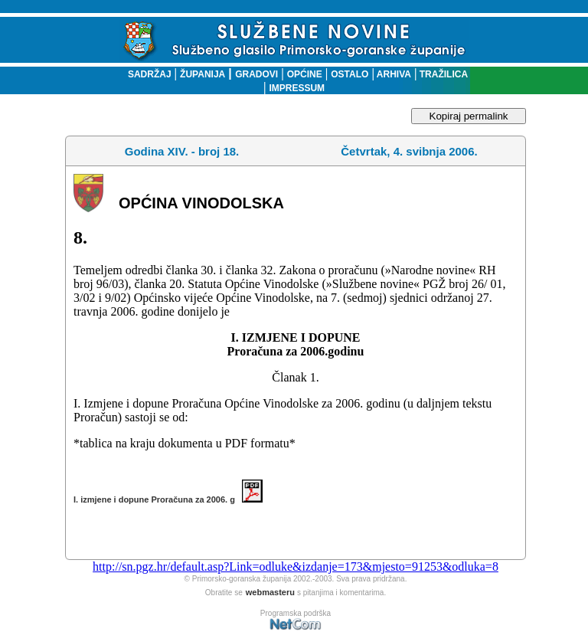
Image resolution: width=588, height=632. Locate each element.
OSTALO (349, 74)
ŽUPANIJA (202, 74)
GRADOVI (256, 74)
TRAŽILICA (442, 74)
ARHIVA (392, 74)
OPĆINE (304, 74)
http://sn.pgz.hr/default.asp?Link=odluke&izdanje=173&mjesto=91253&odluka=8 (295, 566)
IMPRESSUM (297, 88)
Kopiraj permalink (469, 116)
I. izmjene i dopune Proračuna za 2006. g (168, 499)
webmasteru (270, 592)
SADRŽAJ (146, 74)
